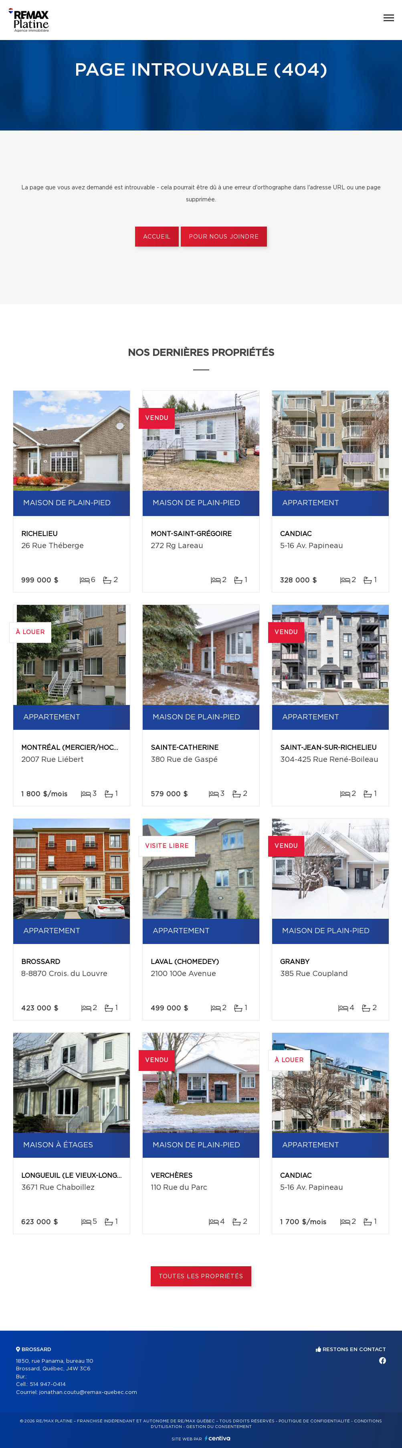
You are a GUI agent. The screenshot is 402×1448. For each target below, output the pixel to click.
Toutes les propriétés (201, 1276)
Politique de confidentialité (314, 1421)
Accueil (157, 237)
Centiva (217, 1438)
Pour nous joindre (224, 237)
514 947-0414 (48, 1384)
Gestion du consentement (219, 1427)
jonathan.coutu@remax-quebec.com (88, 1392)
